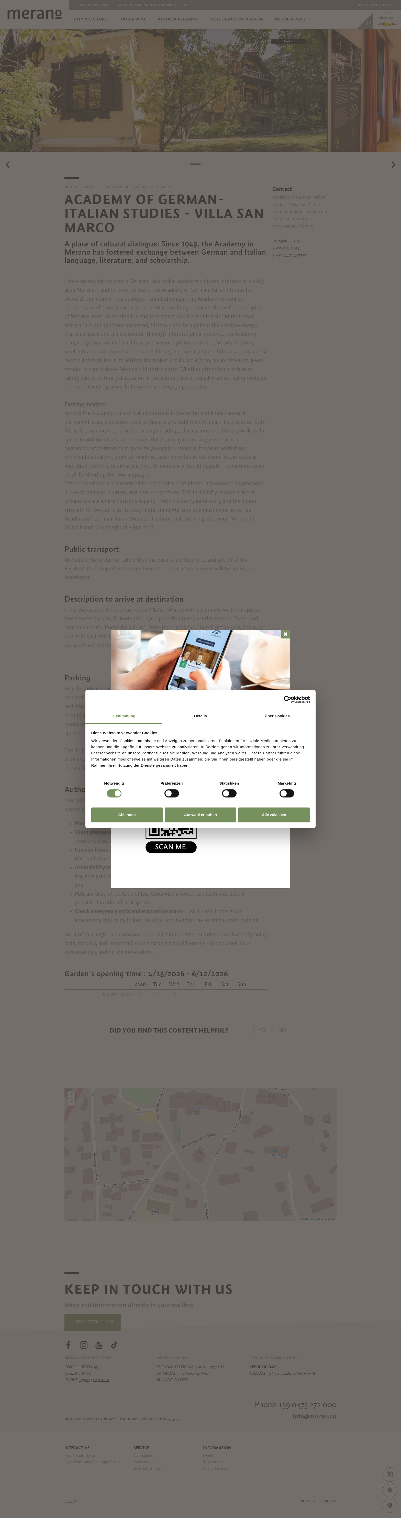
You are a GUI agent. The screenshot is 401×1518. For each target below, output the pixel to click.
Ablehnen (127, 814)
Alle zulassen (274, 814)
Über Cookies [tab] (277, 716)
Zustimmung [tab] (124, 716)
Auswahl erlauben (200, 814)
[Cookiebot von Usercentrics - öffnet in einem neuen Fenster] (287, 699)
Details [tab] (200, 716)
